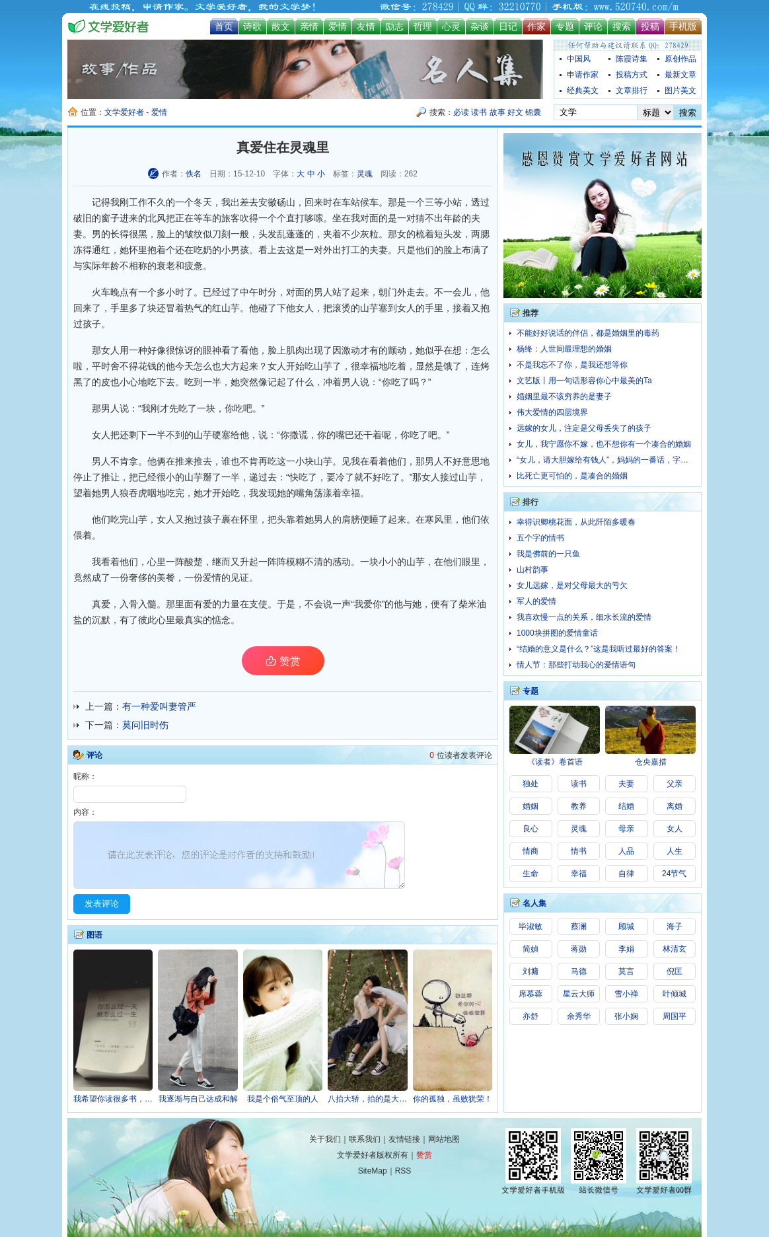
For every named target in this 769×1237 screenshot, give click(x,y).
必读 (461, 112)
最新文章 (680, 74)
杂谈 (479, 26)
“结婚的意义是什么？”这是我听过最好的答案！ (598, 649)
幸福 (369, 366)
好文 (515, 112)
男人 (323, 292)
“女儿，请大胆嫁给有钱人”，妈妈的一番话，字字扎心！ (614, 460)
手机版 (683, 26)
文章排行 (631, 90)
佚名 (193, 173)
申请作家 (583, 74)
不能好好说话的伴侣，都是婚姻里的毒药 (588, 333)
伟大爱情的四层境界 (552, 412)
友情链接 (404, 1139)
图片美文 (680, 90)
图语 (94, 935)
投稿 (650, 26)
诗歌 (252, 26)
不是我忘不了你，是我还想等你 (572, 364)
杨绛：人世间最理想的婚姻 (564, 349)
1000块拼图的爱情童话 (557, 633)
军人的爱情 (536, 601)
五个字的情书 (540, 538)
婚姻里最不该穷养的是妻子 (564, 396)
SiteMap (372, 1171)
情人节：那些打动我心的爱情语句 (576, 664)
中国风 (579, 58)
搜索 (621, 26)
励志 (394, 26)
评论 (593, 26)
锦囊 (533, 112)
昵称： (85, 776)
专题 (565, 26)
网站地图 (444, 1139)
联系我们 (365, 1139)
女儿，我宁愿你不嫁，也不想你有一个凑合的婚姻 (604, 444)
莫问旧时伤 (145, 725)
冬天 (203, 202)
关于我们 (325, 1139)
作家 (536, 26)
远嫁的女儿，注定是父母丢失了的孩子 (584, 428)
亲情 (309, 26)
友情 (366, 26)
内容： (85, 812)
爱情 (337, 26)
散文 (281, 26)
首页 (224, 26)
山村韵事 (532, 569)
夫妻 (378, 249)
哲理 (423, 26)
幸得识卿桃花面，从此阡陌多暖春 (576, 522)
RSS (403, 1171)
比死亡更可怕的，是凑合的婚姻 (572, 475)
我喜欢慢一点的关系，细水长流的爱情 (584, 617)
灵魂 (365, 173)
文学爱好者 (124, 112)
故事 (497, 112)
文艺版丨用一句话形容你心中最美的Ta (584, 380)
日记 (508, 26)
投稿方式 (631, 74)
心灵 (451, 26)
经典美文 (583, 90)
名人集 (534, 903)
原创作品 (680, 58)
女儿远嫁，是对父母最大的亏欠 (572, 585)
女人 (406, 308)
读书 (479, 112)
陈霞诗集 (631, 58)
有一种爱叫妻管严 (159, 706)
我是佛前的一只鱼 (548, 553)
